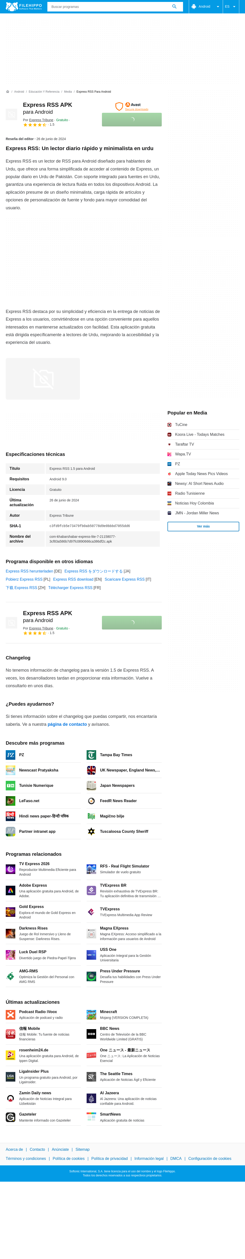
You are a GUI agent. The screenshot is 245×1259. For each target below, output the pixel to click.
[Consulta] (115, 6)
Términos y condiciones (26, 1159)
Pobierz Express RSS (24, 579)
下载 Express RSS (21, 588)
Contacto (37, 1149)
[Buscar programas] (174, 6)
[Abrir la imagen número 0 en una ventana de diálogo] (43, 379)
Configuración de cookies (209, 1159)
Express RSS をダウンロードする (93, 571)
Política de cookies (68, 1159)
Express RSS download (73, 579)
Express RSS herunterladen (29, 571)
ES (231, 7)
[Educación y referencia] (44, 92)
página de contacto (67, 724)
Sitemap (83, 1149)
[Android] (19, 92)
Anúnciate (60, 1149)
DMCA (176, 1159)
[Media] (68, 92)
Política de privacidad (109, 1159)
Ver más (203, 526)
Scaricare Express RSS (125, 579)
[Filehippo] (24, 6)
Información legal (149, 1159)
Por (38, 120)
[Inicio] (8, 92)
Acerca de (14, 1149)
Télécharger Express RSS (70, 588)
